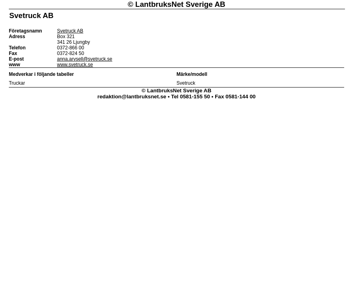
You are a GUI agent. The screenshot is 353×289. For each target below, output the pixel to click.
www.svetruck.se (75, 64)
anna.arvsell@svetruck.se (84, 59)
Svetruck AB (70, 31)
